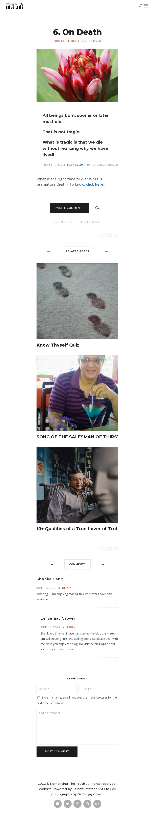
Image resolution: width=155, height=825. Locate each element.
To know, (87, 184)
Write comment (69, 207)
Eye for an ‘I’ (76, 165)
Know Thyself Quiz (58, 345)
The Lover (93, 41)
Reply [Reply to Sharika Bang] (66, 587)
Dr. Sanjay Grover (58, 618)
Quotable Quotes (68, 41)
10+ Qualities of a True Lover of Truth (79, 528)
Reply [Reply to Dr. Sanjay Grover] (70, 627)
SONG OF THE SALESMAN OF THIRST (78, 436)
